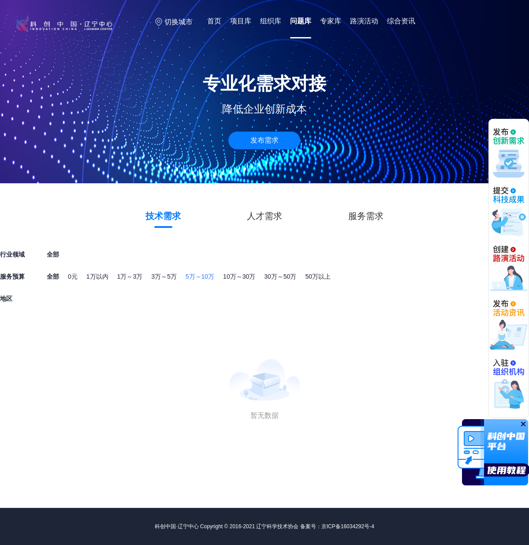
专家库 (330, 21)
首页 (214, 21)
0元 (73, 276)
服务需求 (366, 216)
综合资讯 (401, 21)
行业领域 (12, 254)
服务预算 (12, 276)
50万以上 (318, 276)
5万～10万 (200, 276)
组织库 (270, 21)
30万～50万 (280, 276)
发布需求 (264, 140)
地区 (6, 298)
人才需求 (264, 216)
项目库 (240, 21)
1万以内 (97, 276)
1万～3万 (130, 276)
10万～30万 (239, 276)
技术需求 (163, 216)
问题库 (300, 21)
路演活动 (364, 21)
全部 (53, 276)
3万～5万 (164, 276)
